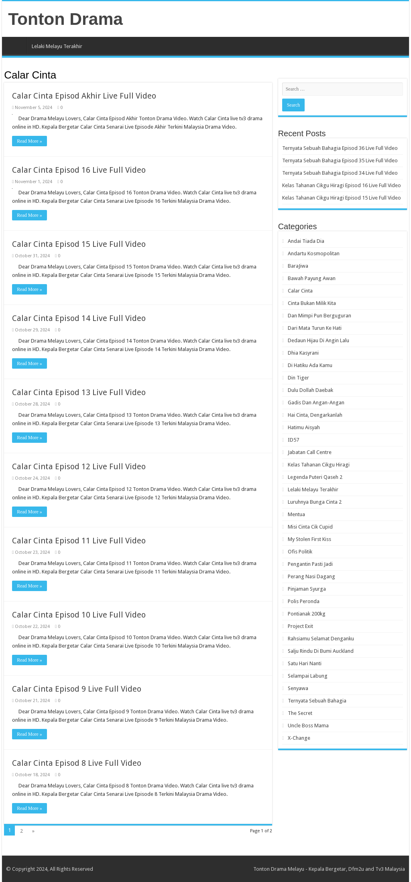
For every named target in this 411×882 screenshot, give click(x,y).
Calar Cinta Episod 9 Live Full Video (76, 689)
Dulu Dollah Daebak (310, 390)
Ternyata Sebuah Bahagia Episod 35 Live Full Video (340, 160)
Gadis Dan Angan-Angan (316, 403)
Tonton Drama (65, 18)
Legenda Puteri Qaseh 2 (315, 477)
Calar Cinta (300, 291)
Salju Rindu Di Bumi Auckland (321, 651)
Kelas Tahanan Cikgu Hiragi (319, 465)
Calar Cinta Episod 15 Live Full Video (79, 244)
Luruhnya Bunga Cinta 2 (315, 502)
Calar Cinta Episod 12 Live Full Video (79, 466)
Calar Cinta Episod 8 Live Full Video (76, 763)
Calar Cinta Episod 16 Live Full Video (79, 170)
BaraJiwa (298, 266)
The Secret (300, 713)
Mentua (296, 514)
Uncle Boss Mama (308, 726)
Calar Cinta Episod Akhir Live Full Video (84, 96)
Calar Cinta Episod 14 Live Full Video (79, 318)
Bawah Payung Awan (312, 278)
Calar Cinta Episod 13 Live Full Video (79, 392)
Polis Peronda (303, 601)
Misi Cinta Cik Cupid (310, 527)
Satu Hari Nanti (304, 663)
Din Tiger (298, 378)
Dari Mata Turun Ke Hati (315, 328)
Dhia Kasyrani (303, 353)
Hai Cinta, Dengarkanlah (315, 415)
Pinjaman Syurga (307, 589)
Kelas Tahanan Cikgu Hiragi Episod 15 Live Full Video (341, 198)
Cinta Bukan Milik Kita (312, 303)
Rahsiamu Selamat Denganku (321, 639)
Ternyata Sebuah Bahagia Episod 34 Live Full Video (340, 173)
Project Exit (300, 626)
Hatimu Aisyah (304, 427)
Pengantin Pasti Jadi (310, 564)
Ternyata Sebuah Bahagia (317, 701)
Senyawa (298, 688)
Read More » (29, 141)
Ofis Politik (300, 552)
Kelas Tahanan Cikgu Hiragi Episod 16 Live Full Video (341, 185)
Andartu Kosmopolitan (314, 253)
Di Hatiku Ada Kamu (310, 365)
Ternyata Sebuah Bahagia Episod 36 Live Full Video (340, 148)
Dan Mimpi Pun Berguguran (319, 316)
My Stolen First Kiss (309, 539)
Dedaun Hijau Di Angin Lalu (318, 340)
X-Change (299, 738)
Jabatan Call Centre (310, 452)
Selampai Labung (308, 676)
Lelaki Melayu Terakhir (57, 46)
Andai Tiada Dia (306, 241)
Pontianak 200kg (307, 614)
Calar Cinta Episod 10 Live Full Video (79, 615)
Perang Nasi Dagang (311, 576)
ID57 (293, 440)
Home (16, 45)
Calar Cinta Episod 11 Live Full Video (79, 540)
